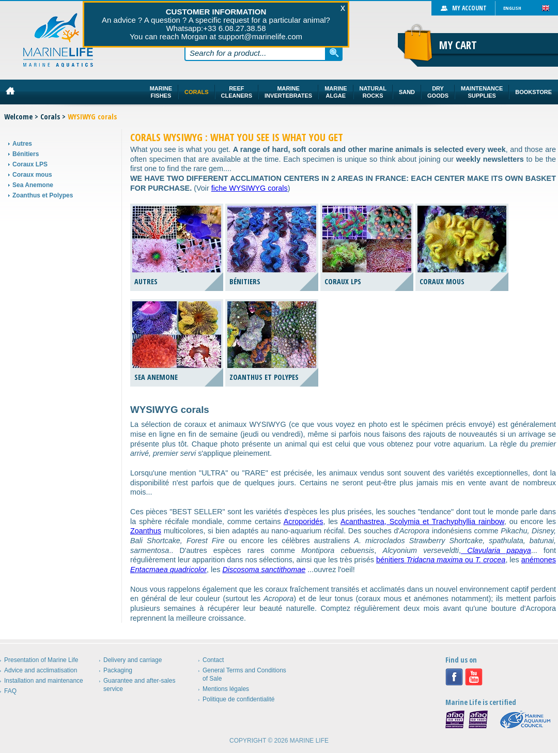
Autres (22, 143)
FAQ (10, 691)
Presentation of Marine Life (41, 660)
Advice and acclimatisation (40, 670)
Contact (213, 660)
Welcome (18, 116)
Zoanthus (145, 531)
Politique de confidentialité (238, 699)
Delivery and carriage (132, 660)
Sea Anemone (32, 185)
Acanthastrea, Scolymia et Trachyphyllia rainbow (422, 521)
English (512, 8)
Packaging (117, 670)
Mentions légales (226, 689)
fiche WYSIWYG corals (249, 188)
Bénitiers (25, 154)
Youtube (474, 677)
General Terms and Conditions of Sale (244, 674)
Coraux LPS (30, 164)
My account (469, 8)
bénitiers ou (440, 560)
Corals (50, 116)
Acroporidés (303, 521)
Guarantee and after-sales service (139, 685)
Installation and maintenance (43, 680)
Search (334, 52)
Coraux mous (32, 174)
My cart (458, 45)
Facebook (454, 677)
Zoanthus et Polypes (42, 195)
